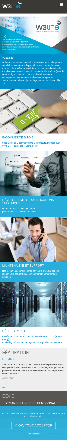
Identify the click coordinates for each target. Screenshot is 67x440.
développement (41, 62)
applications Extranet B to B (16, 71)
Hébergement (13, 331)
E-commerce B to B (18, 137)
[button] (5, 35)
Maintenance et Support (23, 265)
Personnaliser (33, 434)
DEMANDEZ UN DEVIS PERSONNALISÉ (32, 403)
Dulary (8, 359)
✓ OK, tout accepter (33, 425)
